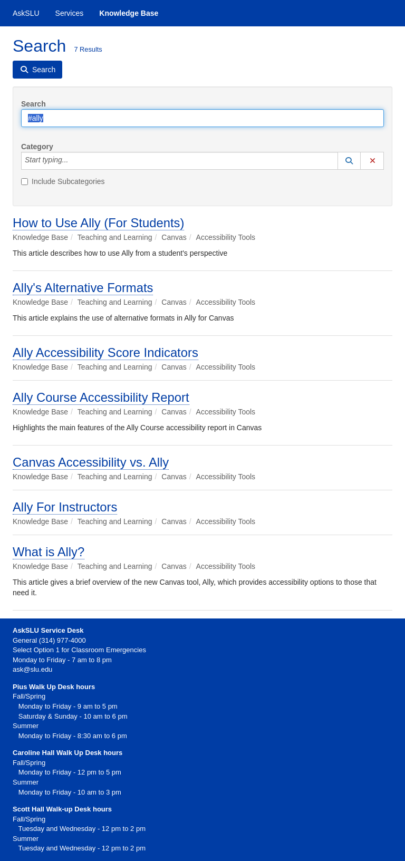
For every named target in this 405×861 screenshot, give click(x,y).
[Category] (74, 161)
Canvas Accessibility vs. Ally (91, 462)
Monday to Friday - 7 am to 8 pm (62, 660)
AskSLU (26, 13)
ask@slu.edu (32, 669)
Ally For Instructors (65, 507)
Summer (25, 782)
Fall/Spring (29, 763)
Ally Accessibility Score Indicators (105, 352)
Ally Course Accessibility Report (101, 397)
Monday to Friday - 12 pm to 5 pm (67, 772)
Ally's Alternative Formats (83, 287)
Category (37, 146)
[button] (349, 161)
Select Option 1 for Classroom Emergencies (79, 650)
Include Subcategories (63, 181)
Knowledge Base (128, 13)
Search (33, 104)
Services (69, 13)
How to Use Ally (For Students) (98, 223)
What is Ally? (48, 552)
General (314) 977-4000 (49, 640)
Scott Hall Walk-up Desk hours (62, 809)
